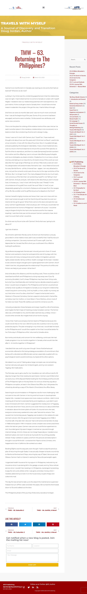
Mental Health (74, 119)
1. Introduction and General (77, 99)
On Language (73, 121)
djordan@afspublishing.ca (13, 587)
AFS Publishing (77, 162)
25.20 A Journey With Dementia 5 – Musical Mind (80, 184)
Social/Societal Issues (76, 123)
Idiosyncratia (73, 114)
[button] (43, 7)
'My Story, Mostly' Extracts (77, 97)
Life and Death (74, 117)
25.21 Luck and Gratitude (77, 82)
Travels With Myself (32, 42)
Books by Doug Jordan (76, 103)
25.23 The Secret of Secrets (78, 75)
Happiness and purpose (77, 112)
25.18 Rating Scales (79, 192)
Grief (71, 108)
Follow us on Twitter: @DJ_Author (42, 584)
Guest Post (73, 110)
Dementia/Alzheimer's (76, 106)
